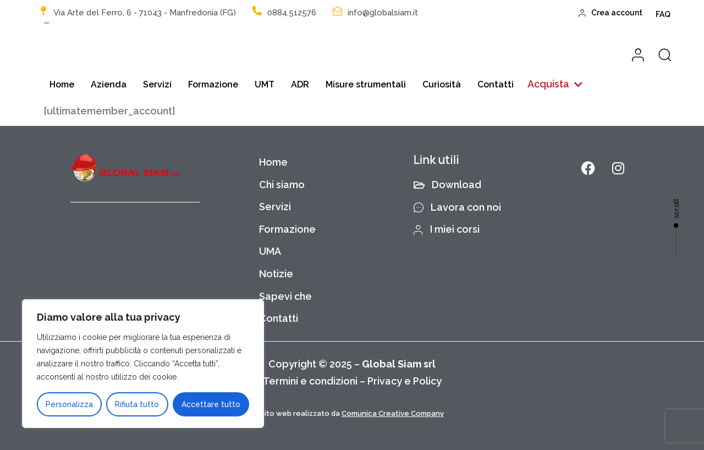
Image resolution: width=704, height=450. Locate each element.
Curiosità (441, 84)
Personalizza (69, 404)
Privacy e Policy (404, 381)
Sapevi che (285, 296)
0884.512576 (291, 13)
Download (448, 184)
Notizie (276, 273)
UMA (270, 251)
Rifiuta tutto (137, 404)
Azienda (109, 84)
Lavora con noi (458, 207)
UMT (264, 84)
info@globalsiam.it (383, 13)
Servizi (157, 84)
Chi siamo (282, 184)
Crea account (611, 12)
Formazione (213, 84)
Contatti (495, 84)
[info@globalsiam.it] (337, 10)
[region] (143, 363)
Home (62, 84)
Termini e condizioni (310, 381)
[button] (554, 84)
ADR (300, 84)
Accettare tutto (211, 404)
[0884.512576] (257, 10)
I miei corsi (447, 229)
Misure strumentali (366, 84)
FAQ (663, 14)
